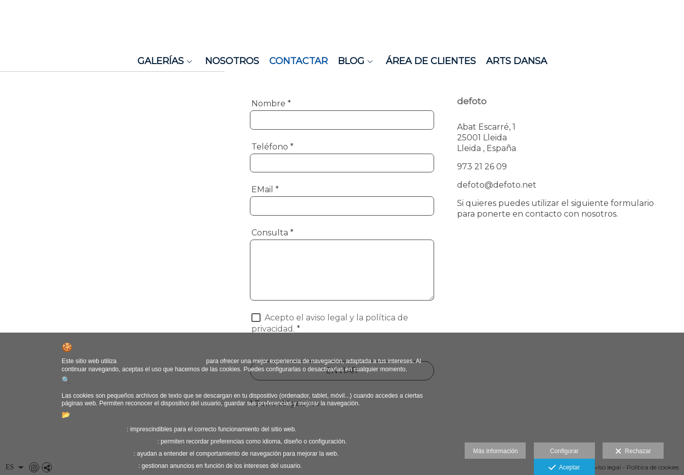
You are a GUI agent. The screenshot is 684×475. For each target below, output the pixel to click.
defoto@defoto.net (496, 185)
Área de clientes (431, 61)
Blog (351, 61)
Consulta (272, 232)
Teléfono (272, 147)
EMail (265, 189)
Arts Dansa (516, 61)
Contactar (298, 61)
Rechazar (633, 452)
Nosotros (232, 61)
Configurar (564, 451)
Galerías (160, 61)
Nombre (271, 103)
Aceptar (564, 468)
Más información (495, 451)
